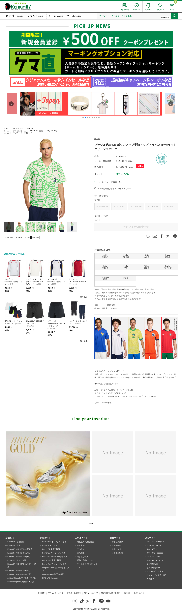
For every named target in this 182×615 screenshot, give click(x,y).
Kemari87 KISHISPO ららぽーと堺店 (21, 565)
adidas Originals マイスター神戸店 (21, 578)
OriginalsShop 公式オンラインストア (56, 569)
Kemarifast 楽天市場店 (51, 560)
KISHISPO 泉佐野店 (15, 542)
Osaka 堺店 (125, 267)
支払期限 (80, 553)
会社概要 (41, 593)
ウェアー (30, 128)
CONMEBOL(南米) (36, 131)
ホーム (6, 128)
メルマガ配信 (117, 553)
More (91, 523)
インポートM (136, 206)
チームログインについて (87, 564)
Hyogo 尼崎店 (167, 256)
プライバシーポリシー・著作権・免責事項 (64, 593)
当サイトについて (91, 593)
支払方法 (80, 549)
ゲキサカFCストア (50, 545)
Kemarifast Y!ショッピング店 (54, 564)
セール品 (35, 237)
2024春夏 (19, 237)
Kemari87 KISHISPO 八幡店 (19, 553)
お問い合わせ (139, 593)
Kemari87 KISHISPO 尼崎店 (19, 557)
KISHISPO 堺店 (13, 545)
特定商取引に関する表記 (110, 593)
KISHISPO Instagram (155, 542)
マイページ (116, 545)
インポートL (153, 206)
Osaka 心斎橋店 (105, 267)
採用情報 (127, 593)
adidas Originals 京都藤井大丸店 (20, 582)
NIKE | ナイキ (18, 128)
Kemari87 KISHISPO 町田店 (19, 571)
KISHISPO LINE (153, 557)
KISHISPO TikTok (154, 545)
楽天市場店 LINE (154, 568)
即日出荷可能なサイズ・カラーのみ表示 (114, 189)
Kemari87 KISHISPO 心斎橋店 (19, 549)
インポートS (119, 206)
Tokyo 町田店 (146, 267)
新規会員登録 (117, 542)
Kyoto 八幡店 (146, 256)
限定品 (27, 237)
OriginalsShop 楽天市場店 (53, 574)
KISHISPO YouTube (155, 560)
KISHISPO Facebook (155, 553)
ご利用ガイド (81, 538)
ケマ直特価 (9, 237)
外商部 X (150, 579)
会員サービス (116, 538)
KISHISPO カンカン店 (16, 560)
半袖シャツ (28, 133)
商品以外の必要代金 (85, 542)
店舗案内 (9, 538)
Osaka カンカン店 (167, 267)
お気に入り (116, 549)
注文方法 (80, 545)
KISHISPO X (152, 549)
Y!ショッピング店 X (155, 571)
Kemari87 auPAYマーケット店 (54, 557)
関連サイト (45, 538)
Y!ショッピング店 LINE (156, 575)
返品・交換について (85, 560)
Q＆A (79, 568)
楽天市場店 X (152, 564)
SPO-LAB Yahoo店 (50, 578)
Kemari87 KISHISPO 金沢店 (19, 574)
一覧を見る (83, 297)
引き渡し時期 (82, 557)
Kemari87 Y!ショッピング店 (53, 553)
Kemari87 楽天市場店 (51, 549)
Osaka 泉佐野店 (126, 256)
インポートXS (102, 206)
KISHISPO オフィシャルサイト (55, 542)
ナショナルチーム (19, 131)
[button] (83, 117)
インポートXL (170, 206)
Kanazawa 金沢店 (105, 278)
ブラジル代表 (52, 131)
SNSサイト (150, 538)
